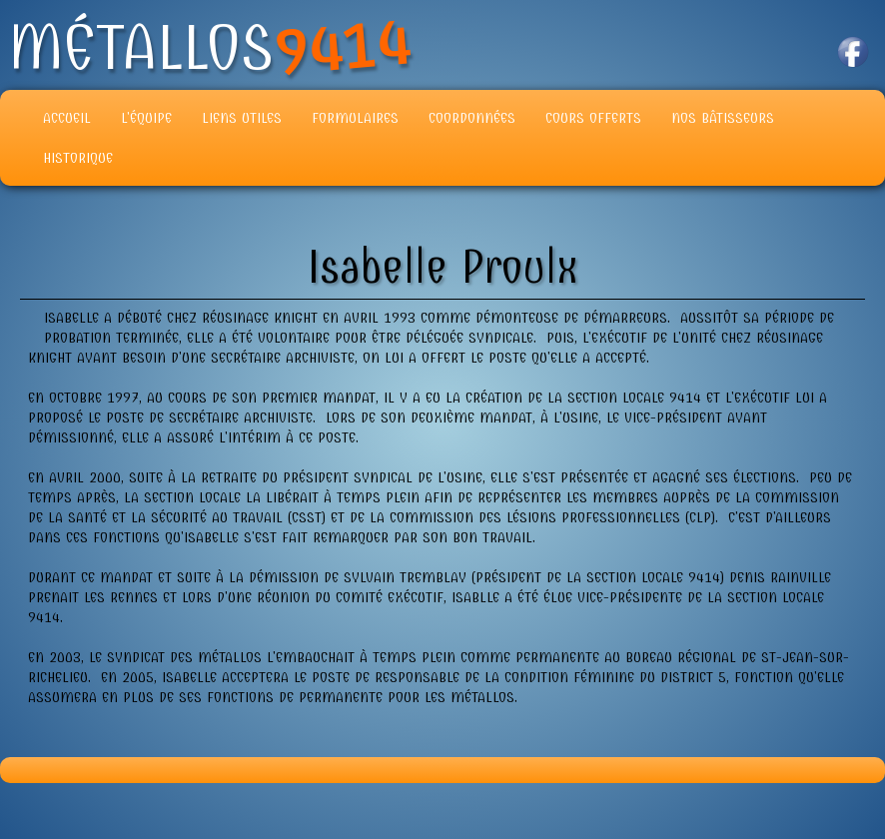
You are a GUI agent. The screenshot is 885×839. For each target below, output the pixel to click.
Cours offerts (593, 118)
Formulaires (355, 118)
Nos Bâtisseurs (722, 118)
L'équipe (146, 118)
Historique (78, 158)
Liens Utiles (242, 118)
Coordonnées (472, 118)
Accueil (67, 118)
